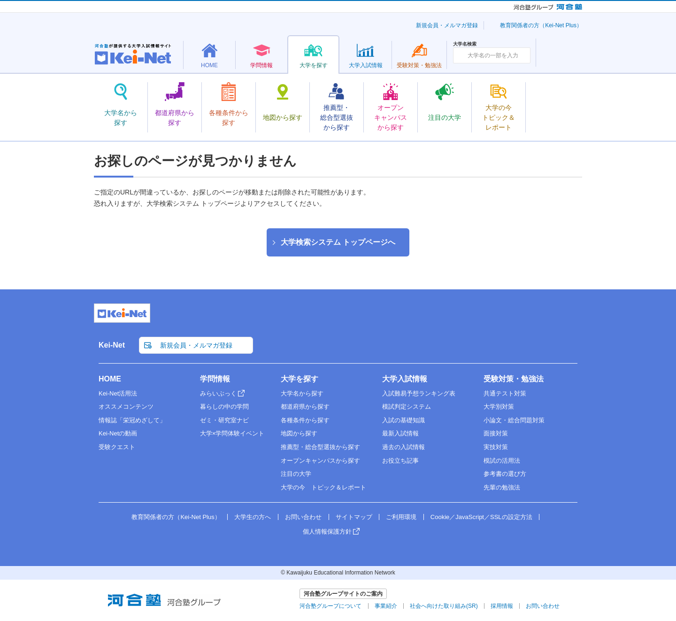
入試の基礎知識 (403, 420)
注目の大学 (296, 473)
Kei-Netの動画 (118, 433)
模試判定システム (406, 406)
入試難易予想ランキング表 (418, 393)
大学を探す (299, 379)
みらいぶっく (218, 393)
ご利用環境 (401, 516)
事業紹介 (386, 606)
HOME (110, 379)
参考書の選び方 (505, 473)
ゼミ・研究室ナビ (224, 420)
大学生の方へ (252, 516)
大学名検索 (464, 44)
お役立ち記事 (400, 460)
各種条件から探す (305, 420)
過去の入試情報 (403, 446)
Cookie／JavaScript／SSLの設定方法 (481, 516)
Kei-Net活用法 (118, 393)
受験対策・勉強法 (514, 379)
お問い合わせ (303, 516)
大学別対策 (499, 406)
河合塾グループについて (330, 606)
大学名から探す (302, 393)
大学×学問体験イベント (232, 433)
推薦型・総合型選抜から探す (320, 446)
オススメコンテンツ (126, 406)
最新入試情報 (400, 433)
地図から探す (299, 433)
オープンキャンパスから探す (320, 460)
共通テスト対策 (505, 393)
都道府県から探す (305, 406)
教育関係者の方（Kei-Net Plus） (541, 25)
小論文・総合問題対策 (514, 420)
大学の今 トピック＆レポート (323, 487)
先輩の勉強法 (502, 487)
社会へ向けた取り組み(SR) (444, 606)
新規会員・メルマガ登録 (447, 25)
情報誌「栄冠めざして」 (132, 420)
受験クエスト (117, 446)
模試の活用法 (502, 460)
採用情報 (502, 606)
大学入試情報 (404, 379)
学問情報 (215, 379)
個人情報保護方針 (327, 531)
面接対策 (496, 433)
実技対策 (496, 446)
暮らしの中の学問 (224, 406)
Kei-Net (112, 345)
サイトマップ (354, 516)
